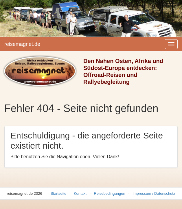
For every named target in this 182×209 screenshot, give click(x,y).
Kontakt (80, 193)
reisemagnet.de (22, 44)
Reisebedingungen (109, 193)
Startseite (59, 193)
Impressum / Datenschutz (154, 193)
